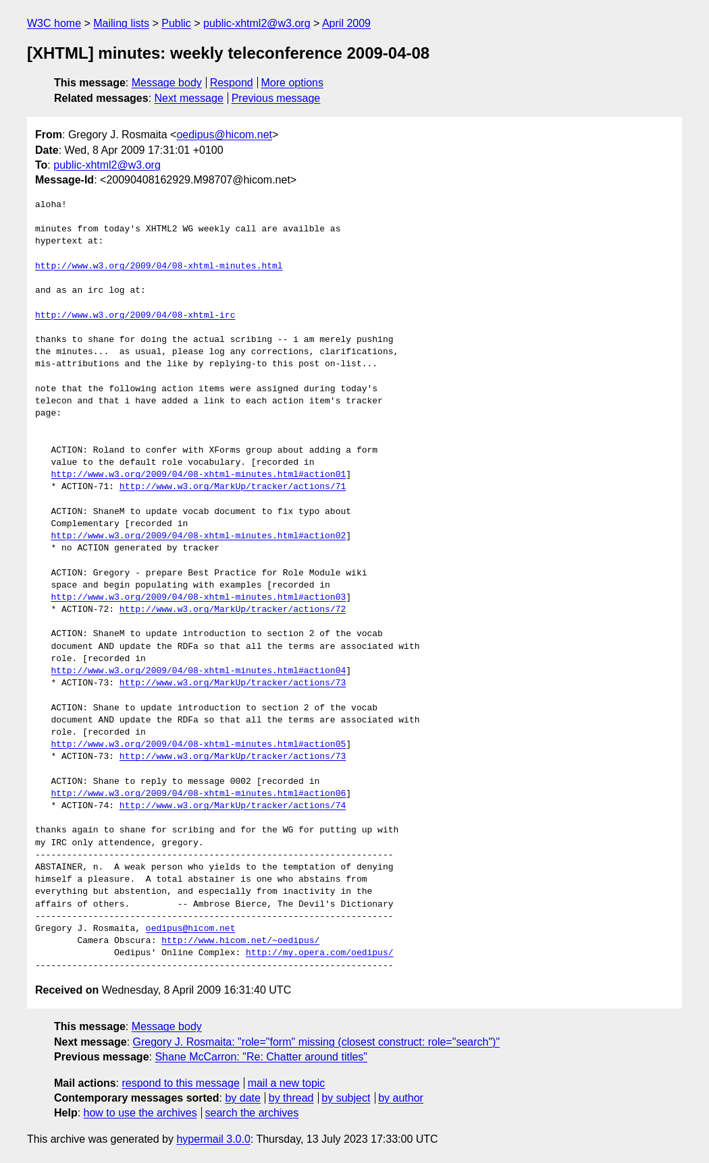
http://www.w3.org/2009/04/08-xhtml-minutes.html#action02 (198, 536)
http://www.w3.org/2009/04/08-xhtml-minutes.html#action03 (198, 598)
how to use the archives (140, 1112)
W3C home (54, 23)
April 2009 (346, 23)
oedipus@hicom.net (224, 134)
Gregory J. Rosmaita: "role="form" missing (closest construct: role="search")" (316, 1042)
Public (176, 23)
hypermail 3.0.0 (213, 1139)
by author (400, 1098)
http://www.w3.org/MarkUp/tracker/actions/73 (233, 683)
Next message (189, 98)
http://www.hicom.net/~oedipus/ (240, 941)
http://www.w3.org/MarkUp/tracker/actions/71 (233, 487)
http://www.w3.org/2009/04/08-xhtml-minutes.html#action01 (198, 475)
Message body (167, 82)
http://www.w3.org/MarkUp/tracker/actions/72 (233, 610)
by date (242, 1098)
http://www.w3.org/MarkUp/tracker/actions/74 (233, 806)
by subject (345, 1098)
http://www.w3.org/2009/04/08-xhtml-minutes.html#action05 (198, 745)
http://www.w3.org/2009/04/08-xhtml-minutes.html (159, 266)
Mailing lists (121, 23)
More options (292, 82)
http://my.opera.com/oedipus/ (319, 953)
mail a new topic (286, 1083)
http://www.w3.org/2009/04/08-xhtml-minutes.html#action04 (198, 671)
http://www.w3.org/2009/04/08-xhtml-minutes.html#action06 (198, 794)
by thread (291, 1098)
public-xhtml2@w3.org (257, 23)
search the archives (252, 1112)
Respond (231, 82)
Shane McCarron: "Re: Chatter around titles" (261, 1056)
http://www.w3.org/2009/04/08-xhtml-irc (135, 316)
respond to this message (180, 1083)
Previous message (276, 98)
